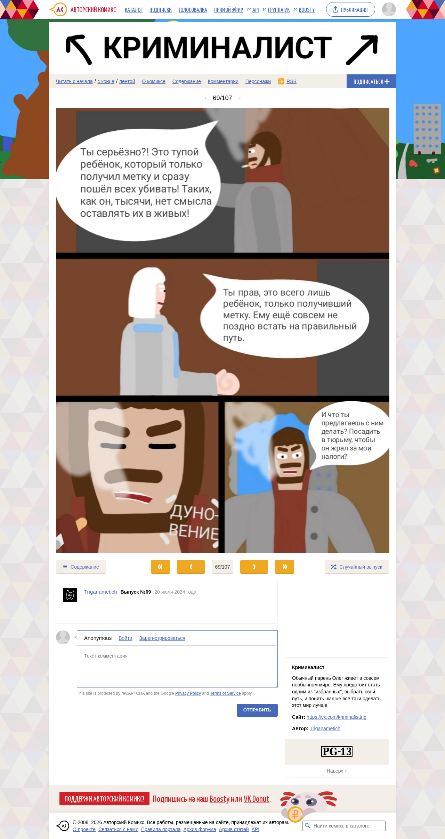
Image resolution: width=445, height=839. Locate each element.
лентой (127, 81)
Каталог (134, 9)
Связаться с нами (118, 829)
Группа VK (279, 9)
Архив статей (234, 829)
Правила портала (161, 829)
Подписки (160, 9)
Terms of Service (225, 693)
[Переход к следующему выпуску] (222, 330)
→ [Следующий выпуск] (239, 98)
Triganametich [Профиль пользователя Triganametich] (100, 592)
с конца (106, 81)
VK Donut (256, 798)
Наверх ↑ (337, 771)
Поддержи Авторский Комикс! (104, 798)
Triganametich (325, 728)
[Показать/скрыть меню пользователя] (388, 9)
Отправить (257, 709)
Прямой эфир (228, 9)
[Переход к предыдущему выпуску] (92, 330)
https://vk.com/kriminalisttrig (336, 717)
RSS (291, 81)
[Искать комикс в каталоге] (308, 826)
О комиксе (153, 81)
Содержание (186, 81)
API (255, 9)
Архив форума (200, 829)
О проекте (84, 829)
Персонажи (258, 81)
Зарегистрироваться (162, 638)
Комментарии (223, 81)
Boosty (307, 9)
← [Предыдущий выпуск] (206, 98)
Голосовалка (193, 9)
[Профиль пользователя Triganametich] (70, 595)
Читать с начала (74, 81)
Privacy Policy (188, 693)
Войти (125, 638)
